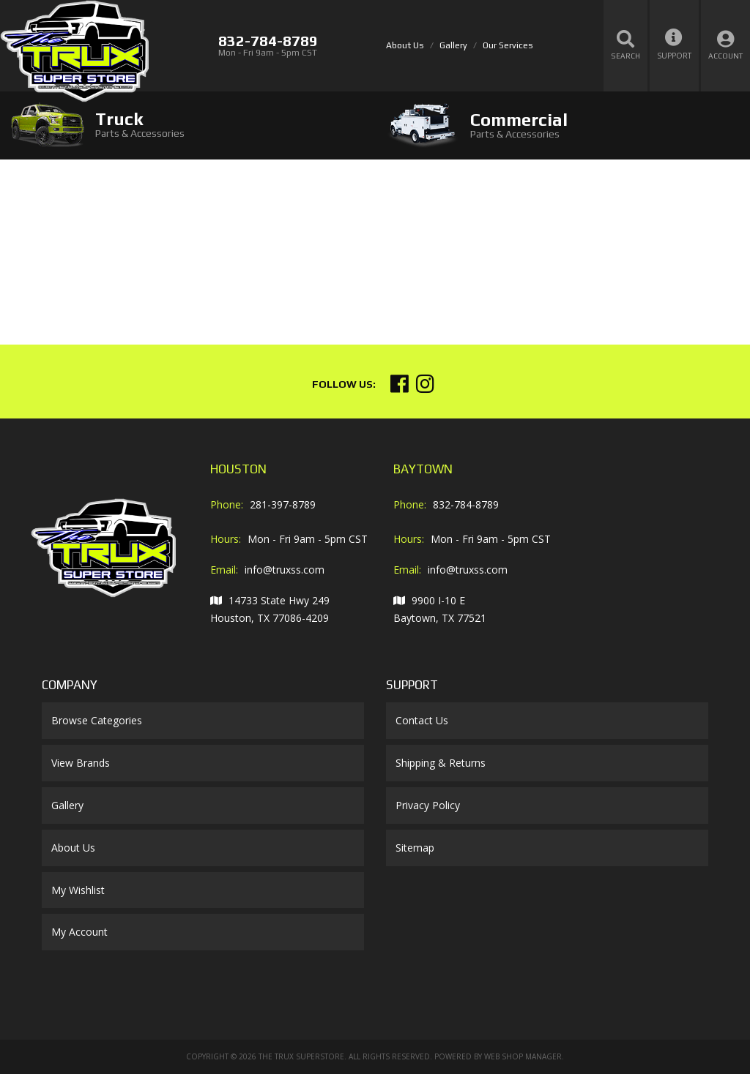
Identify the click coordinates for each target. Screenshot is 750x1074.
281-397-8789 (283, 504)
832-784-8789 (466, 504)
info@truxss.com (284, 570)
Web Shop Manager (523, 1056)
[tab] (187, 124)
